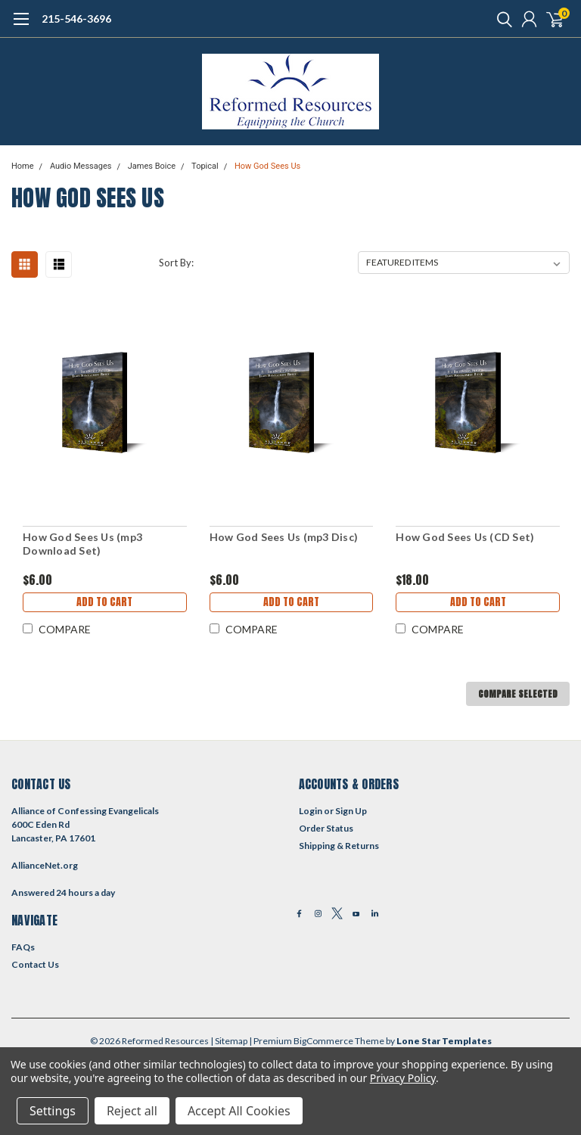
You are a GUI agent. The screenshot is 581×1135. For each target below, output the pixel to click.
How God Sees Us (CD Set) (465, 536)
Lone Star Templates (444, 1040)
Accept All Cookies (239, 1110)
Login (310, 810)
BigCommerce (323, 1040)
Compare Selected (518, 694)
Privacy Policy (403, 1078)
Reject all (132, 1110)
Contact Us (35, 964)
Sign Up (351, 810)
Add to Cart (104, 602)
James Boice (152, 166)
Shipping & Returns (339, 845)
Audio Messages (81, 166)
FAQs (23, 947)
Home (22, 166)
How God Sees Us (267, 166)
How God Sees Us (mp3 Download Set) (82, 543)
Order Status (326, 828)
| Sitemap (228, 1040)
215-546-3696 (76, 18)
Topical (205, 166)
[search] (501, 19)
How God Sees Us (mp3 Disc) (284, 536)
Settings (53, 1110)
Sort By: (176, 263)
